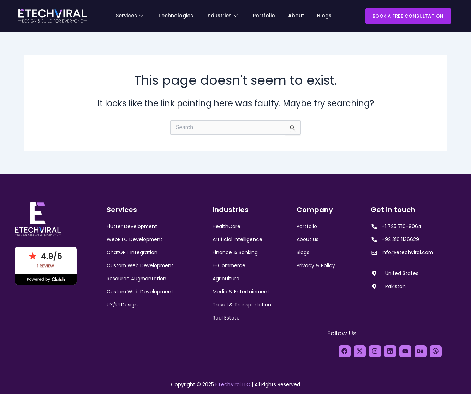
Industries (222, 15)
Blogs (324, 15)
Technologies (175, 15)
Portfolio (264, 15)
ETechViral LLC (232, 384)
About (296, 15)
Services (129, 15)
